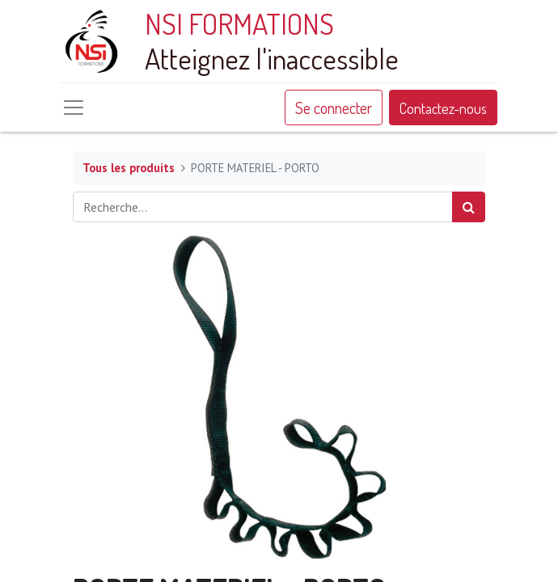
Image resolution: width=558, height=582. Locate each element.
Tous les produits (128, 167)
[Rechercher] (468, 207)
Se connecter (333, 107)
